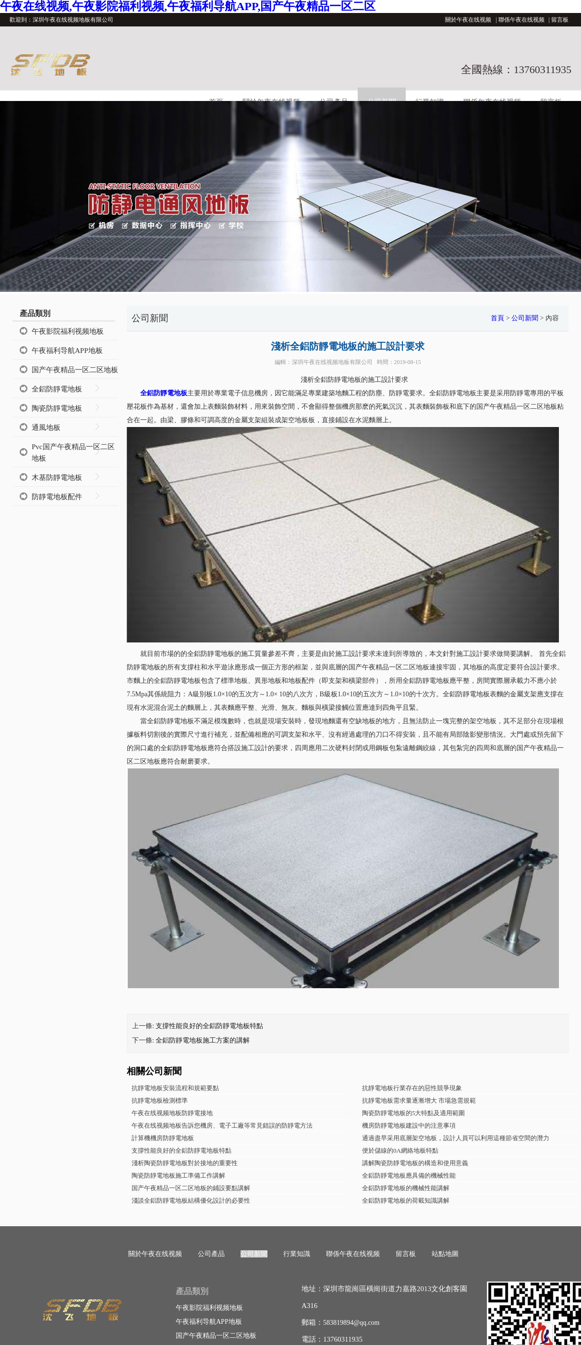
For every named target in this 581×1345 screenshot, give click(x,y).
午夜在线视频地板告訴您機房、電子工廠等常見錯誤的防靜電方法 (222, 1125)
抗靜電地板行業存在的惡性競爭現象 (412, 1088)
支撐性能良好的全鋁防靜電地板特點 (209, 1026)
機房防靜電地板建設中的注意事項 (409, 1125)
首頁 (497, 318)
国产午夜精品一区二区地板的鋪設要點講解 (191, 1188)
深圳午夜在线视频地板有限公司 (332, 362)
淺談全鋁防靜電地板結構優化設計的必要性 (191, 1200)
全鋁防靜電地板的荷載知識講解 (405, 1200)
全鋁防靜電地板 (57, 389)
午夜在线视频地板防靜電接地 (172, 1113)
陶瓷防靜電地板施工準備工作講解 (178, 1175)
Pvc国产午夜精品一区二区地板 (73, 452)
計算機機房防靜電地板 (163, 1138)
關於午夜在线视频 (468, 19)
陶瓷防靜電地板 (57, 408)
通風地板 (46, 427)
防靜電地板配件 (57, 497)
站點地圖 (445, 1253)
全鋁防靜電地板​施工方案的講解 (203, 1040)
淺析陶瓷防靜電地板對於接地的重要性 (185, 1163)
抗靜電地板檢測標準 (160, 1100)
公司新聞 (524, 318)
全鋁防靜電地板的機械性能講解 (405, 1188)
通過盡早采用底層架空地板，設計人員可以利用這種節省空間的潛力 (455, 1138)
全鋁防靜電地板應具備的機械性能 (409, 1175)
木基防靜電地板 (57, 477)
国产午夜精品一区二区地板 (75, 370)
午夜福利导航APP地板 (67, 350)
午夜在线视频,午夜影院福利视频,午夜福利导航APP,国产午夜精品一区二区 (187, 6)
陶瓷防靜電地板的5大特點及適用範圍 (413, 1113)
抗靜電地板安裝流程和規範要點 (175, 1088)
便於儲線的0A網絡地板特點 (400, 1150)
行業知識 (296, 1253)
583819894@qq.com (351, 1322)
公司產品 (211, 1253)
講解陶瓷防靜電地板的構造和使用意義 (415, 1163)
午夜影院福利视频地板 (68, 331)
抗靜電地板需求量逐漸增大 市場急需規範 (419, 1100)
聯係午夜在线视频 (521, 19)
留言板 (560, 19)
